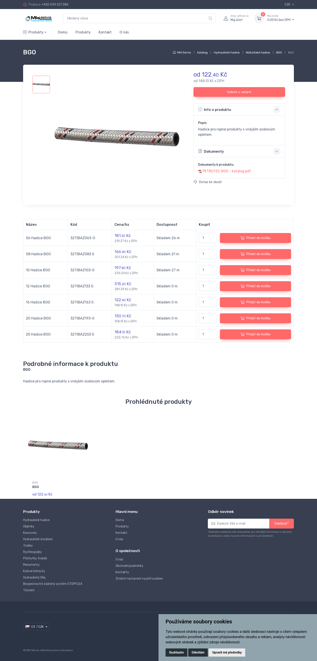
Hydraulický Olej (34, 577)
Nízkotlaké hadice (258, 52)
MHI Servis (184, 52)
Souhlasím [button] (176, 652)
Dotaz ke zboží (207, 182)
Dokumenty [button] (211, 151)
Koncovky (30, 533)
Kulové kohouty (34, 571)
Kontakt (105, 32)
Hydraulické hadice (227, 52)
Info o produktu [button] (214, 109)
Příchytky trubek (35, 558)
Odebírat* (281, 523)
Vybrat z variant (239, 92)
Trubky (28, 545)
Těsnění (28, 590)
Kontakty (122, 572)
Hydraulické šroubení (37, 539)
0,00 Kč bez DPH (280, 18)
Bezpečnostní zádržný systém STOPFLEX (52, 584)
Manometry (31, 565)
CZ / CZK (34, 626)
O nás (124, 32)
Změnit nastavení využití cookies (139, 578)
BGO (279, 52)
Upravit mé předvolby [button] (226, 652)
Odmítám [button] (198, 652)
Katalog (202, 52)
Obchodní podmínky (129, 566)
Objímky (28, 526)
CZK (288, 4)
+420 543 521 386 (54, 4)
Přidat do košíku (255, 238)
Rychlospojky (32, 552)
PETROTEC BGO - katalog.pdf (227, 171)
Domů (63, 32)
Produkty (33, 32)
